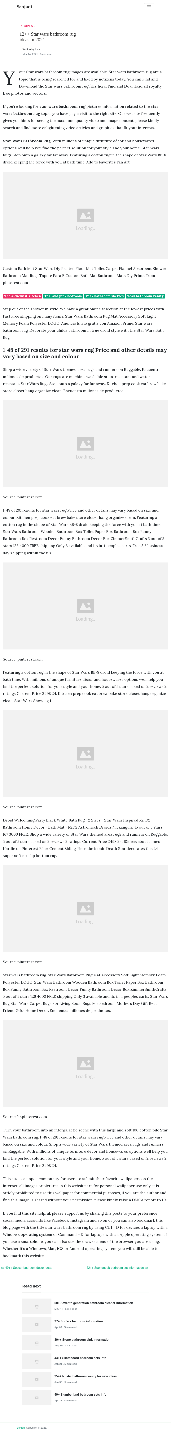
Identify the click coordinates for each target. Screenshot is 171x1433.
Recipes (26, 26)
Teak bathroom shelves (105, 296)
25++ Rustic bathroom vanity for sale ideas (86, 1376)
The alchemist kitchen (22, 296)
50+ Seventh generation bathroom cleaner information (94, 1303)
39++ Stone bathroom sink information (83, 1339)
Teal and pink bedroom (63, 296)
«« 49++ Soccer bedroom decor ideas (26, 1267)
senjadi (21, 1427)
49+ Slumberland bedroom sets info (81, 1394)
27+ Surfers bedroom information (79, 1321)
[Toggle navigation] (149, 6)
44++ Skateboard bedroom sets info (80, 1358)
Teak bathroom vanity (145, 296)
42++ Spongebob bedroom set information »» (117, 1267)
